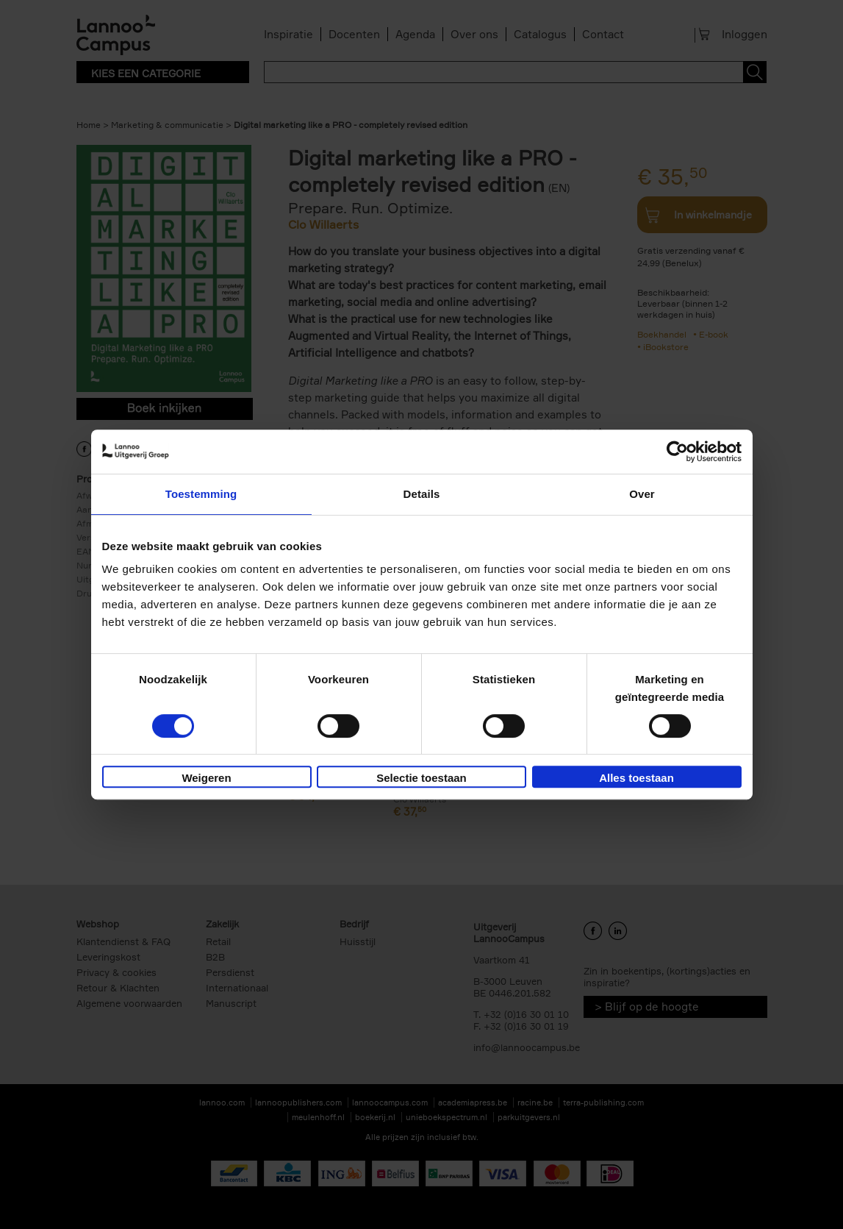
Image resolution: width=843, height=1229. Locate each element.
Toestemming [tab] (201, 494)
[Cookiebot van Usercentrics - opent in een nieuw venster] (677, 452)
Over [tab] (642, 494)
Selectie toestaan (421, 778)
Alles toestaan (636, 778)
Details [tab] (421, 494)
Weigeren (206, 778)
